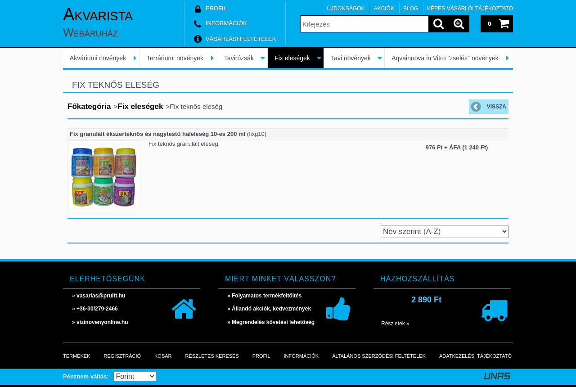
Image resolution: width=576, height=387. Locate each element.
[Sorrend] (444, 231)
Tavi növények (351, 58)
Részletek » (395, 323)
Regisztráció (122, 356)
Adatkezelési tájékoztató (475, 356)
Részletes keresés (212, 356)
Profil (261, 356)
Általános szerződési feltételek (379, 356)
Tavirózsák (239, 58)
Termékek (76, 356)
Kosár (163, 356)
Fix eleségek (292, 58)
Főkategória (89, 106)
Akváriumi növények (98, 58)
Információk (301, 356)
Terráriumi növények (175, 58)
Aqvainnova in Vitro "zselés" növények (445, 58)
